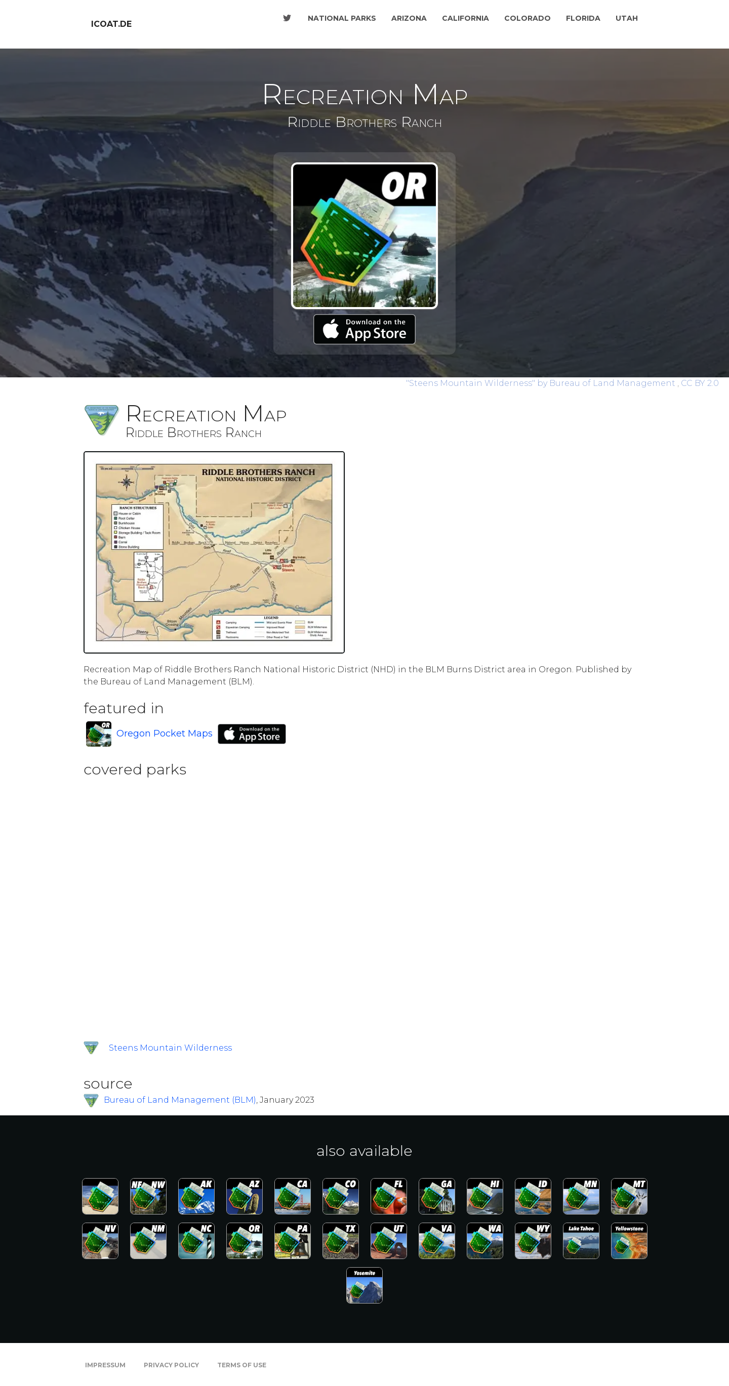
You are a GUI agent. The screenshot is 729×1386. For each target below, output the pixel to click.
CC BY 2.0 (700, 383)
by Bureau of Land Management (541, 383)
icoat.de (111, 24)
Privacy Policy (171, 1365)
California (465, 18)
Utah (627, 18)
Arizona (409, 18)
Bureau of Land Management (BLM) (180, 1100)
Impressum (105, 1365)
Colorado (527, 18)
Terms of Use (241, 1365)
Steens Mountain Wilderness (170, 1048)
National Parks (342, 18)
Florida (583, 18)
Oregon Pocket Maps (164, 733)
